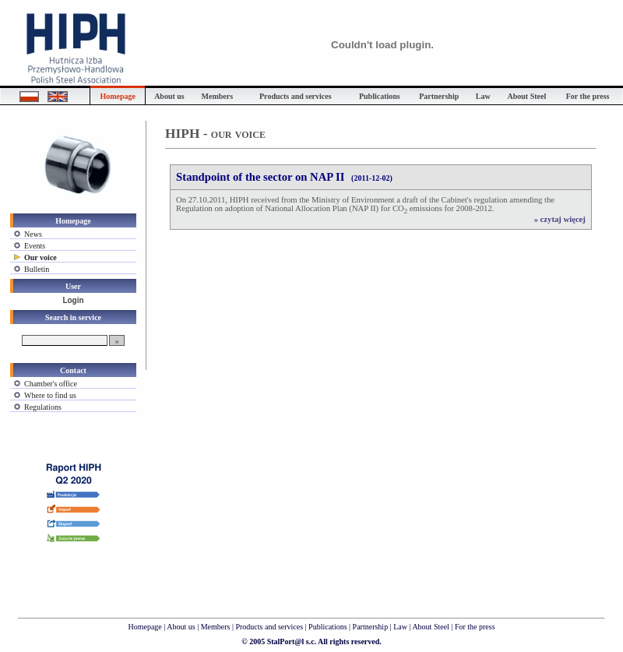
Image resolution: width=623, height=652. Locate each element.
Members (216, 626)
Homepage (144, 626)
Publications (328, 626)
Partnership (371, 626)
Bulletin (36, 269)
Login (72, 300)
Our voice (40, 257)
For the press (475, 626)
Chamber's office (50, 383)
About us (181, 626)
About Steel (430, 626)
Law (400, 626)
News (33, 234)
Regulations (43, 407)
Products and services (269, 626)
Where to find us (50, 395)
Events (34, 245)
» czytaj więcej (560, 219)
